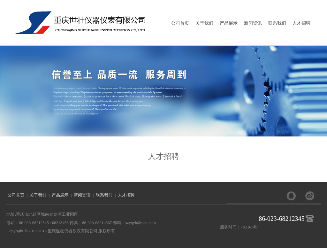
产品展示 (229, 23)
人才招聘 (301, 23)
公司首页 (180, 23)
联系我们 (277, 23)
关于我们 (204, 23)
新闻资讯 (253, 23)
